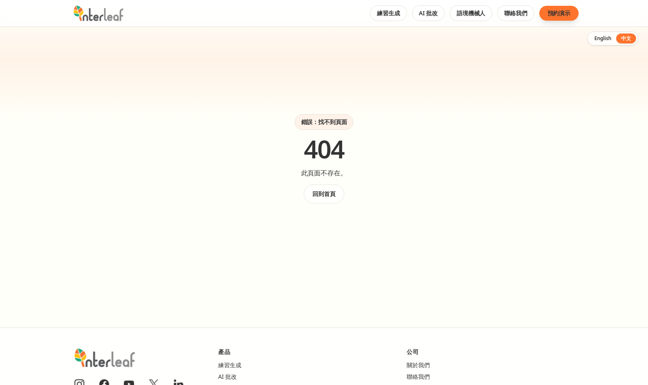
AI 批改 (428, 15)
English (602, 38)
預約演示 (559, 13)
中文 (626, 38)
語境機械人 (471, 15)
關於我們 (418, 365)
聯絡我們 (515, 15)
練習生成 (388, 15)
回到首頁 (323, 194)
